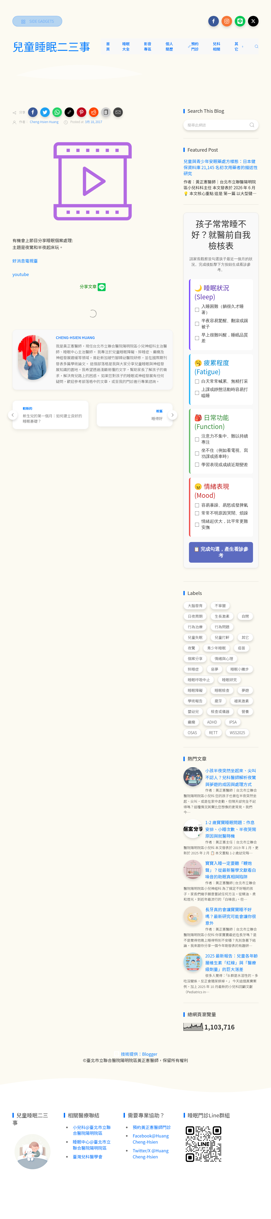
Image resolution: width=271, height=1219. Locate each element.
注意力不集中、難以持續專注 (221, 439)
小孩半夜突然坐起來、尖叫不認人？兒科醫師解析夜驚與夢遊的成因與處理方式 (230, 777)
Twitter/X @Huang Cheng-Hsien (150, 1153)
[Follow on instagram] (227, 21)
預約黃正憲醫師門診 (152, 1127)
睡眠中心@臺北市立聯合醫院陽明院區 (92, 1145)
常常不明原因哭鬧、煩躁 (221, 513)
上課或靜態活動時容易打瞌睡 (221, 392)
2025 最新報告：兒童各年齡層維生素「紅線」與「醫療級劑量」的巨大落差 (231, 962)
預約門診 (193, 46)
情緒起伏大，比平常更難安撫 (221, 524)
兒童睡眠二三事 (51, 46)
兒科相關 (216, 46)
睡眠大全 (126, 46)
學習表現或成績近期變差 (221, 464)
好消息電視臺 (25, 261)
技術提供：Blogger (135, 1054)
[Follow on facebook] (213, 21)
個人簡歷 (169, 46)
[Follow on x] (253, 21)
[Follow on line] (240, 21)
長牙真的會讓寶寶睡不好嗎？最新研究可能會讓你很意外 (230, 916)
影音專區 (147, 46)
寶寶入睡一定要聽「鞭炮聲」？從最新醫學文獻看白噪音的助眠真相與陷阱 (230, 870)
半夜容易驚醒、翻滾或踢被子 (221, 323)
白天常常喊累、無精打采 (221, 381)
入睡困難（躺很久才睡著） (219, 309)
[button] (33, 112)
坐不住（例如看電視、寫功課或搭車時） (221, 453)
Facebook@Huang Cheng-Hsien (151, 1138)
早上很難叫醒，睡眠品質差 (221, 338)
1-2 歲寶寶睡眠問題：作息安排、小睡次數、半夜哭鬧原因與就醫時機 (230, 829)
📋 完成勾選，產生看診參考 (221, 552)
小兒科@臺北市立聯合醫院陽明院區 (92, 1130)
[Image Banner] (32, 1151)
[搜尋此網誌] (220, 125)
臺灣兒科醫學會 (87, 1156)
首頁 (108, 46)
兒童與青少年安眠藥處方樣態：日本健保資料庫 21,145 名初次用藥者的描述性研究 (220, 167)
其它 (239, 46)
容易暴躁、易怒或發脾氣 (221, 505)
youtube (21, 274)
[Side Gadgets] (37, 21)
